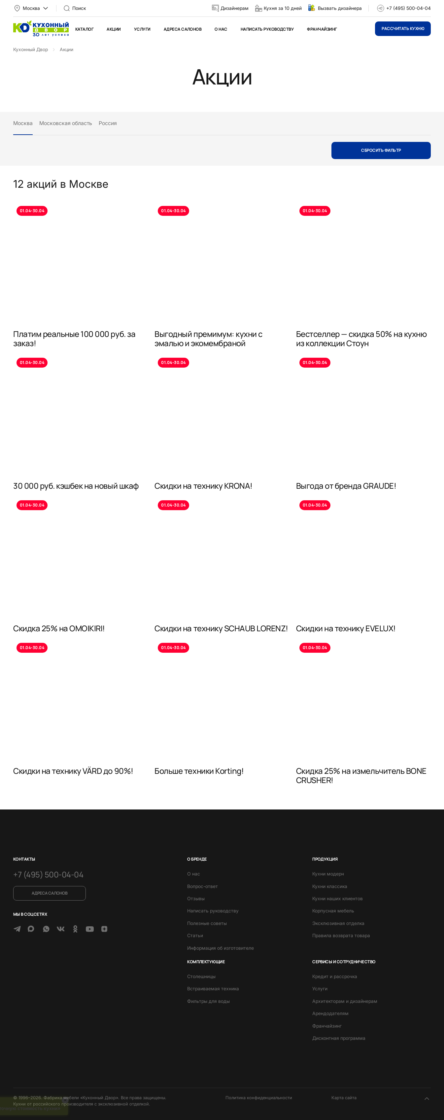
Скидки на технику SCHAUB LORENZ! (221, 628)
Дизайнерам (235, 8)
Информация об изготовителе (220, 948)
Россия (108, 123)
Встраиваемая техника (213, 988)
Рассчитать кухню (403, 28)
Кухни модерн (328, 873)
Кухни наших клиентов (337, 898)
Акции (113, 29)
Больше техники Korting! (199, 770)
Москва (23, 123)
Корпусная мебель (333, 910)
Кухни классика (329, 886)
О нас (221, 29)
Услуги (142, 29)
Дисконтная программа (338, 1038)
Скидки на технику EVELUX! (346, 628)
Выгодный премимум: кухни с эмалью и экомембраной (208, 338)
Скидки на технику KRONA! (203, 485)
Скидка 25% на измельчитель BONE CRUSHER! (361, 775)
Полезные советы (207, 923)
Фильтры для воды (208, 1001)
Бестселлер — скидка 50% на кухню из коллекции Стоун (361, 338)
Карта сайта (344, 1097)
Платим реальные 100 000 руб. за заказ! (74, 338)
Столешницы (201, 976)
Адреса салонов (183, 29)
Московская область (65, 123)
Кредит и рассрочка (334, 976)
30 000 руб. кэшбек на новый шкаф (76, 485)
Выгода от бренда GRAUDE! (346, 485)
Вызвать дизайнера (340, 8)
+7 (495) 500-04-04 (408, 8)
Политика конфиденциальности (258, 1097)
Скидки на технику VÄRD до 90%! (73, 770)
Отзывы (196, 898)
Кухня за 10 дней (283, 8)
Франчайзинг (322, 29)
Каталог (84, 29)
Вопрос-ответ (202, 886)
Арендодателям (330, 1013)
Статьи (195, 935)
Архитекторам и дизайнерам (344, 1001)
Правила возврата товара (341, 935)
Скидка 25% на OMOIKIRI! (59, 628)
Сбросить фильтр (381, 150)
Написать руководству (267, 29)
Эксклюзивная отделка (338, 923)
